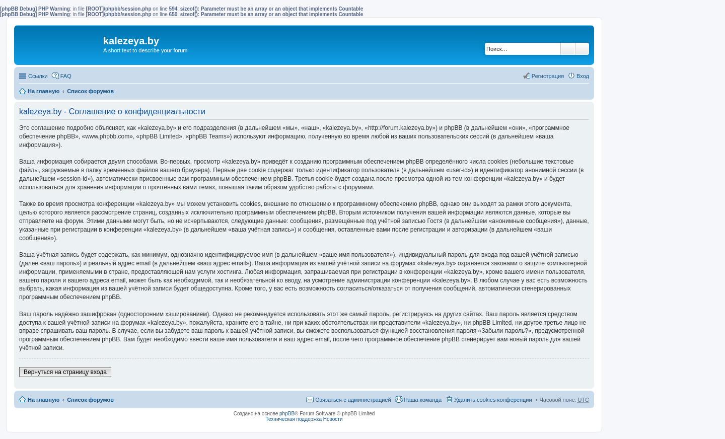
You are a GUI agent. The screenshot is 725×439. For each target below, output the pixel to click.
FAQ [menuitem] (65, 76)
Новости (333, 419)
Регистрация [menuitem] (548, 76)
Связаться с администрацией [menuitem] (353, 400)
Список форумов (90, 91)
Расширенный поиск (582, 49)
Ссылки (38, 76)
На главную (43, 91)
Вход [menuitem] (582, 76)
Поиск (567, 49)
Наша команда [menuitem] (423, 400)
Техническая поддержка (293, 419)
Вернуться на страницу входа (65, 372)
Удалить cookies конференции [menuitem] (493, 400)
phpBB (287, 413)
